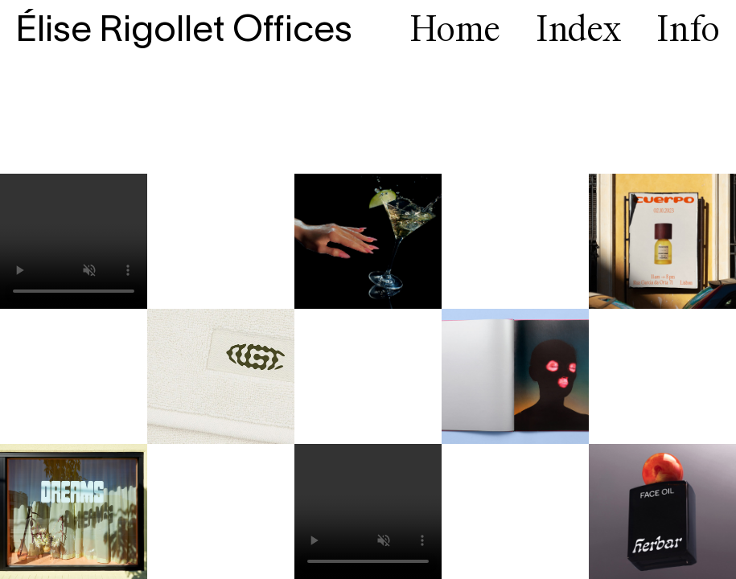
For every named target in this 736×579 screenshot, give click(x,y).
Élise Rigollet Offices (184, 31)
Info (688, 31)
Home (455, 31)
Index (579, 31)
